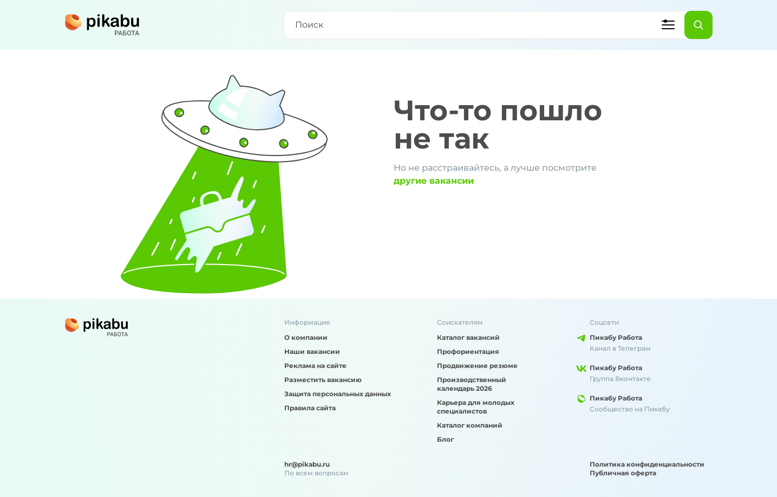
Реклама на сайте (315, 366)
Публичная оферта (623, 473)
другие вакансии (434, 181)
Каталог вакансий (468, 337)
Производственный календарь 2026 (471, 384)
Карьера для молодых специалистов (475, 406)
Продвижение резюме (477, 366)
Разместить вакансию (323, 380)
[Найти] (698, 25)
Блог (445, 439)
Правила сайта (310, 408)
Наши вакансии (312, 351)
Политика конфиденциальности (647, 464)
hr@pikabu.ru (307, 464)
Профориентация (468, 351)
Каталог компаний (469, 425)
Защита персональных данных (337, 394)
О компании (306, 337)
